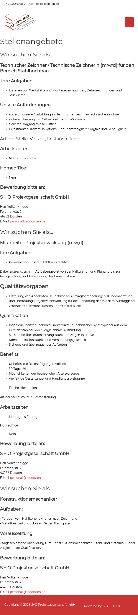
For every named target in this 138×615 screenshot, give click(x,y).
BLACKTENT (111, 606)
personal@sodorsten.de (27, 221)
